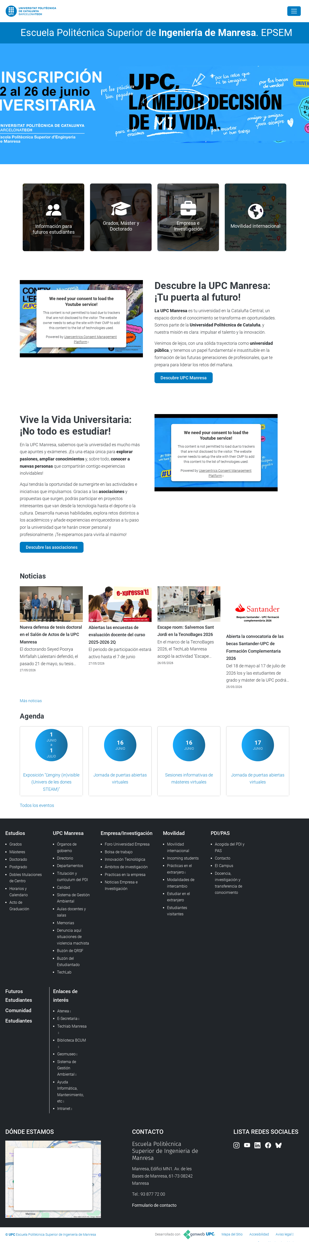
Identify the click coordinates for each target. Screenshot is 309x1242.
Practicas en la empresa (125, 874)
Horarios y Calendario (18, 891)
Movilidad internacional (178, 847)
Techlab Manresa (72, 1026)
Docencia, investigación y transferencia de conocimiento (228, 883)
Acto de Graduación (19, 905)
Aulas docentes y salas (71, 912)
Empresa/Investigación (127, 833)
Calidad (63, 887)
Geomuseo (66, 1054)
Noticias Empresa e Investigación (121, 885)
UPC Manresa (68, 833)
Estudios (15, 833)
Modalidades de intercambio (180, 882)
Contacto (222, 858)
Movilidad (174, 833)
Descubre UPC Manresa (184, 377)
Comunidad (18, 1010)
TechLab (64, 972)
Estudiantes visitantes (177, 910)
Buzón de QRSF (70, 950)
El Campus (224, 865)
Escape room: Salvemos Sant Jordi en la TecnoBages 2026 (185, 631)
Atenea (63, 1011)
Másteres (17, 852)
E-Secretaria (67, 1018)
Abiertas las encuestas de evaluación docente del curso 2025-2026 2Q (117, 635)
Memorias (65, 923)
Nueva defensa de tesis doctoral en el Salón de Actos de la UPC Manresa (51, 635)
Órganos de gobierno (67, 847)
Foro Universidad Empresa (127, 844)
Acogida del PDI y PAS (230, 847)
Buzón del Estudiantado (68, 961)
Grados (15, 844)
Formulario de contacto (154, 1205)
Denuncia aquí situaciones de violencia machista (73, 937)
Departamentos (70, 865)
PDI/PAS (220, 833)
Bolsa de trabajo (119, 852)
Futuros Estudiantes (18, 995)
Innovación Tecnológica (125, 859)
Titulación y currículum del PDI (72, 876)
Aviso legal (284, 1234)
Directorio (65, 858)
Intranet (63, 1108)
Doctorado (18, 859)
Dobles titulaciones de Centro (25, 877)
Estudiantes (18, 1021)
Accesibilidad (259, 1234)
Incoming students (183, 858)
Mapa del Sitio (232, 1234)
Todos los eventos (37, 805)
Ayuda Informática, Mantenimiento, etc (70, 1091)
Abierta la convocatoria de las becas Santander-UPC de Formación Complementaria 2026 (255, 647)
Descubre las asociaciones (51, 547)
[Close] (294, 11)
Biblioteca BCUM (71, 1040)
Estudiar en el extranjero (178, 896)
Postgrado (18, 867)
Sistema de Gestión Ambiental (73, 898)
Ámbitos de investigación (126, 867)
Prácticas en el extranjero (179, 868)
